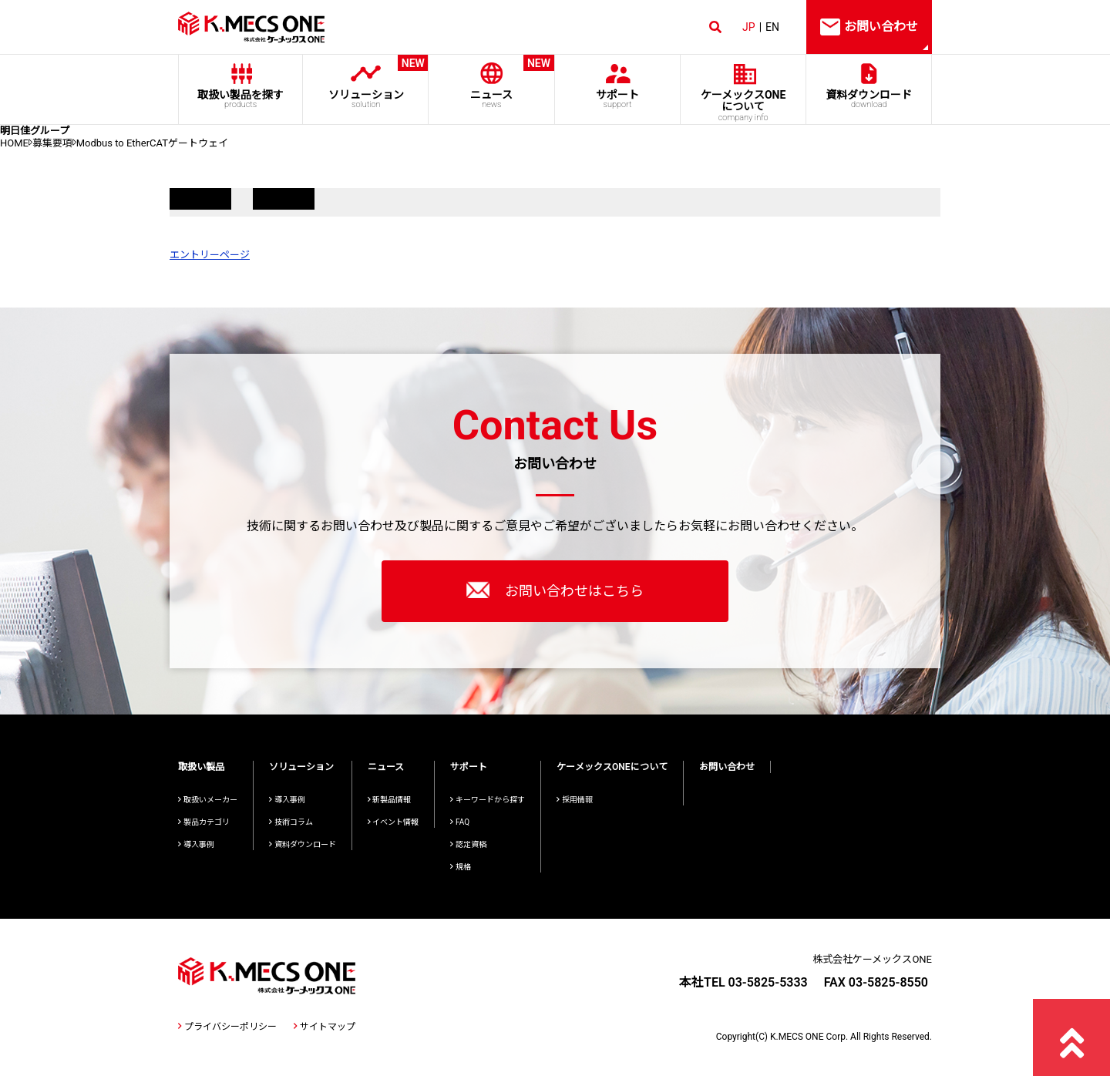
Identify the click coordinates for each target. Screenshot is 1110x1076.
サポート (617, 99)
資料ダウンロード (869, 99)
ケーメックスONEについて (612, 767)
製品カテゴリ (204, 822)
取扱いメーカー (207, 799)
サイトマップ (324, 1026)
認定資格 (468, 844)
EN (772, 27)
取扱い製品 (201, 767)
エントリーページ (210, 255)
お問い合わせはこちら (555, 589)
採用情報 (575, 799)
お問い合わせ (727, 767)
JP (748, 27)
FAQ (459, 822)
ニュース (491, 82)
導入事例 (196, 844)
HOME (14, 143)
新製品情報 (390, 799)
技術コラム (291, 822)
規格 (460, 866)
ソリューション (366, 82)
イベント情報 (393, 822)
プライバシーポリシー (227, 1026)
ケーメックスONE (743, 106)
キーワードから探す (487, 799)
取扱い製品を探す (240, 99)
